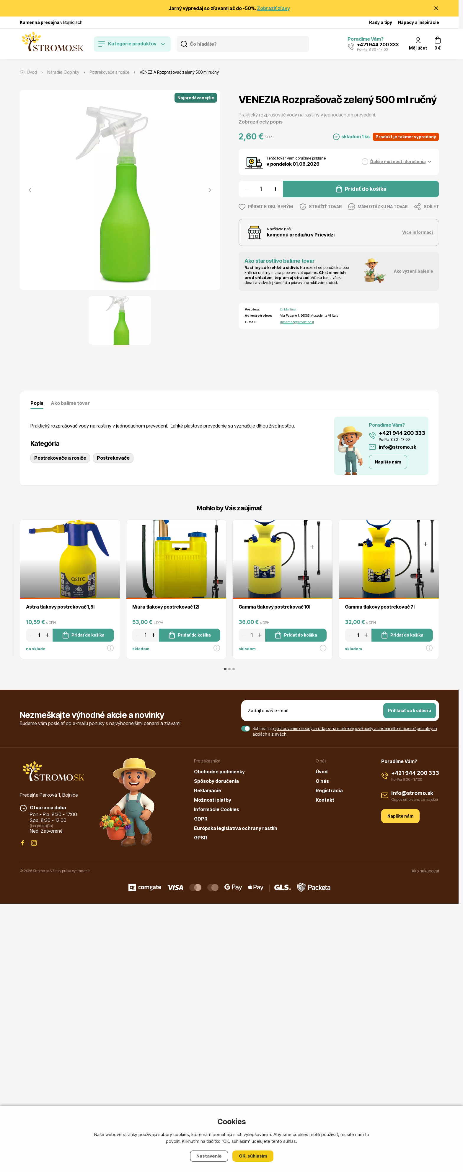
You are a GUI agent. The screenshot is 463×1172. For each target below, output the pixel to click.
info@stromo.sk (397, 447)
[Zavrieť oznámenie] (436, 8)
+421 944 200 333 (402, 433)
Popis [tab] (36, 403)
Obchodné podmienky (219, 772)
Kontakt (325, 800)
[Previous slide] (30, 190)
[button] (119, 320)
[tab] (225, 669)
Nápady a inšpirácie (418, 22)
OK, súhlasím (253, 1156)
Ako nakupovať (425, 870)
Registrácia (329, 790)
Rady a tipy (380, 22)
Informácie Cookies (216, 809)
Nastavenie (209, 1156)
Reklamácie (207, 790)
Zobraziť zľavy (273, 8)
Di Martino (288, 309)
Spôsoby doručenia (216, 781)
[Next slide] (209, 190)
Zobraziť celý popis (261, 122)
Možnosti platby (212, 800)
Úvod (321, 772)
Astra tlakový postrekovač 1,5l (60, 607)
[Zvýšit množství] (276, 189)
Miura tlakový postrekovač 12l (165, 607)
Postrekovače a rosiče (60, 458)
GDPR (201, 819)
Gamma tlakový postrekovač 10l (274, 607)
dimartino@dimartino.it (297, 322)
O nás (322, 781)
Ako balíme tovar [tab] (70, 403)
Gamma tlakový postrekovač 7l (380, 607)
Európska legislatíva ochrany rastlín (235, 828)
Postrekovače (113, 458)
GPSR (200, 838)
